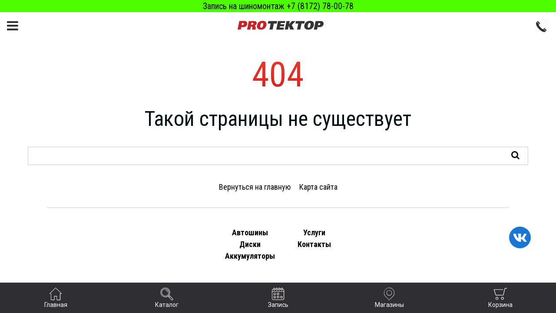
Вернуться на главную (255, 186)
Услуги (314, 232)
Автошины (250, 232)
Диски (250, 244)
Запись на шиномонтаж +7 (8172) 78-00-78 (278, 6)
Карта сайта (318, 186)
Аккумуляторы (250, 255)
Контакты (314, 244)
